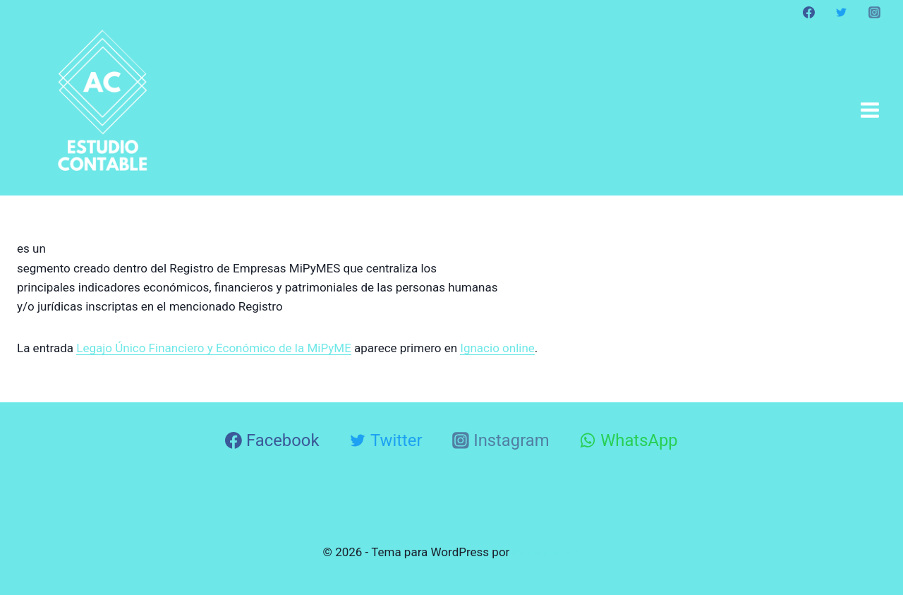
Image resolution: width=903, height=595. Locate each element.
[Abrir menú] (869, 109)
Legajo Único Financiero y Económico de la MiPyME (213, 348)
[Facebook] (809, 12)
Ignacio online (497, 348)
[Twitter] (842, 12)
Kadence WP (547, 552)
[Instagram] (874, 12)
